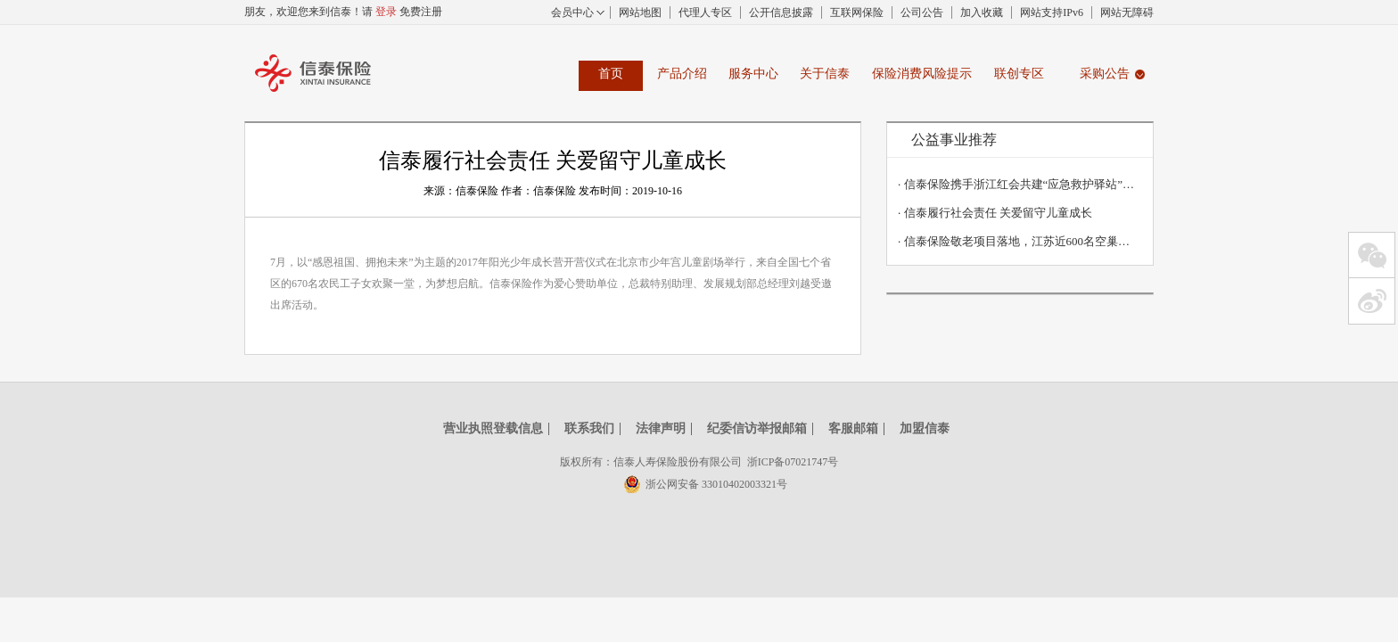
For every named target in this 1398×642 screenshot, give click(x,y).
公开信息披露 (781, 12)
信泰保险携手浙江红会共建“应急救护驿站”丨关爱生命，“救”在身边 (1016, 184)
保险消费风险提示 (922, 73)
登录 (386, 11)
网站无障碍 (1127, 12)
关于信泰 (825, 73)
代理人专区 (705, 12)
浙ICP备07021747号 (793, 462)
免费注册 (420, 11)
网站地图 (640, 12)
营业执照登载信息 (493, 429)
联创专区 (1019, 73)
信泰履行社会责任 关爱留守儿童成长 (995, 212)
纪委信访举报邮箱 (757, 429)
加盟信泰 (925, 429)
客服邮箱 (853, 429)
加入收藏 (981, 12)
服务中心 (753, 73)
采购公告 (1105, 73)
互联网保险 (857, 12)
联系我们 (589, 429)
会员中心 (572, 12)
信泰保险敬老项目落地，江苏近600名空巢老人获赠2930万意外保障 (1016, 241)
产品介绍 (682, 73)
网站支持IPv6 (1051, 12)
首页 (610, 73)
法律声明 (661, 429)
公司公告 (921, 12)
